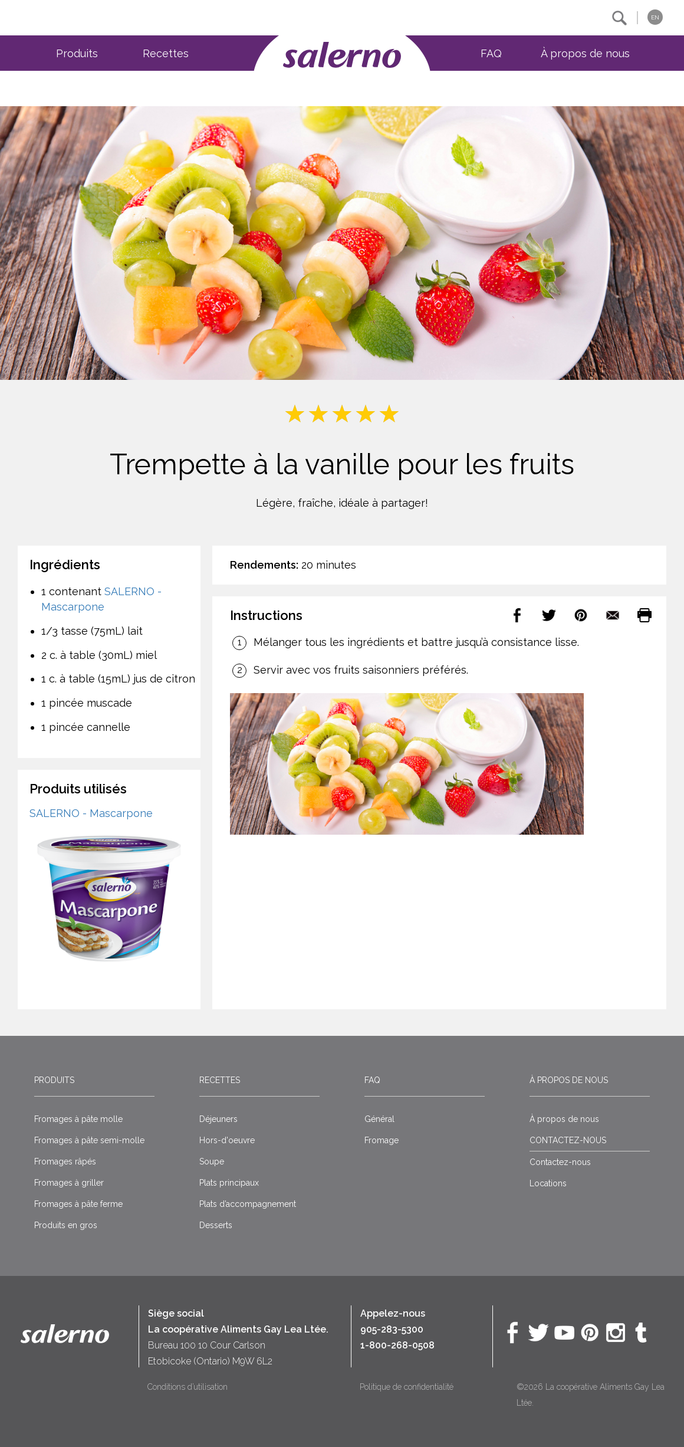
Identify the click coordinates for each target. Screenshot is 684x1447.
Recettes (166, 53)
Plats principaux (229, 1182)
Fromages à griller (69, 1182)
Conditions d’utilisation (187, 1387)
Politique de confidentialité (406, 1387)
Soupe (211, 1161)
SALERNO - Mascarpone (91, 813)
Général (379, 1119)
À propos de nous (585, 53)
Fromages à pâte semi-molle (89, 1140)
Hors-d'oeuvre (227, 1140)
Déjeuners (218, 1119)
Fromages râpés (65, 1161)
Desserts (215, 1225)
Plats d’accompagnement (247, 1204)
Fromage (381, 1140)
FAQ (491, 53)
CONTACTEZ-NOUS (568, 1140)
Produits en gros (65, 1225)
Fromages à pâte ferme (78, 1204)
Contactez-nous (560, 1162)
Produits (77, 53)
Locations (548, 1183)
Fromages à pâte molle (78, 1119)
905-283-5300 (391, 1329)
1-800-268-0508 (397, 1345)
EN (655, 17)
